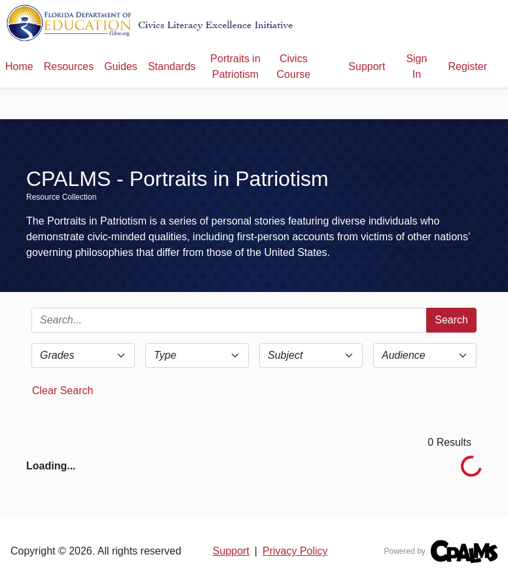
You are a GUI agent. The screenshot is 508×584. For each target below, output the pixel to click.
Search (451, 319)
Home (19, 66)
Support (366, 66)
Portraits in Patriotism (235, 66)
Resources (69, 66)
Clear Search (62, 390)
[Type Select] (197, 355)
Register (467, 66)
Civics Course (294, 66)
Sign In (416, 66)
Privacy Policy (295, 551)
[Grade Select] (83, 355)
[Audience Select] (425, 355)
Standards (172, 66)
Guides (120, 66)
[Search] (229, 320)
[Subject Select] (311, 355)
